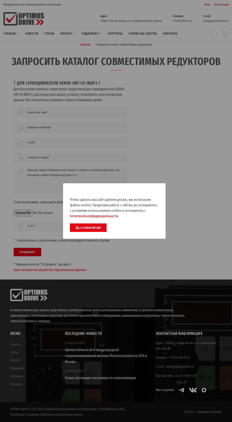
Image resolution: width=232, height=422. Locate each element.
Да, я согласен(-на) (88, 227)
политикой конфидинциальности (94, 216)
